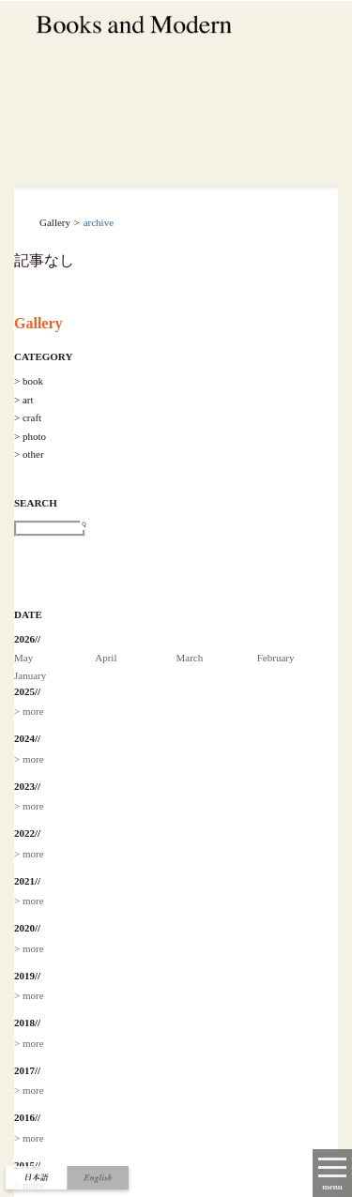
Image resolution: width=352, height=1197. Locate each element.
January (30, 675)
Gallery (38, 323)
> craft (27, 417)
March (190, 657)
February (276, 657)
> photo (30, 436)
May (23, 657)
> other (29, 454)
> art (24, 399)
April (105, 657)
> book (28, 380)
